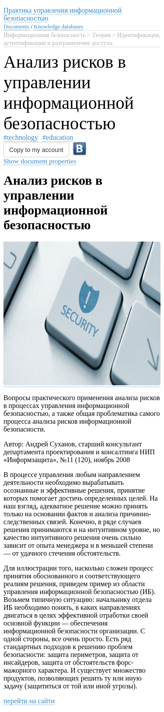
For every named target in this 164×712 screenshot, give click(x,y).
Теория (101, 35)
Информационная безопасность (44, 35)
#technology (20, 137)
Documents (16, 26)
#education (57, 137)
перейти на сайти (29, 701)
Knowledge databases (58, 26)
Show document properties (39, 161)
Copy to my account (36, 149)
